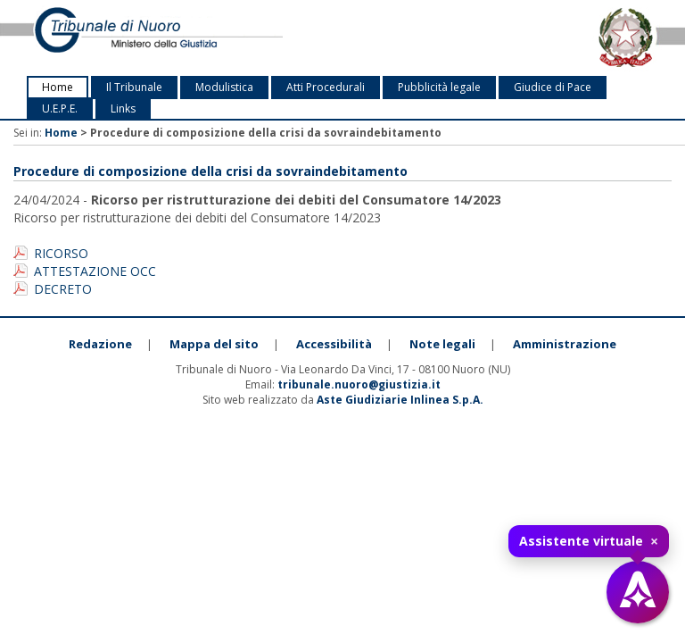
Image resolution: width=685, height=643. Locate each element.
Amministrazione (564, 344)
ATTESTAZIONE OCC (95, 271)
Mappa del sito (214, 344)
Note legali (442, 344)
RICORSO (61, 253)
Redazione (100, 344)
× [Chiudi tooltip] (654, 541)
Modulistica (224, 87)
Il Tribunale (134, 87)
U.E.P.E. (60, 108)
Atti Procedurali (325, 87)
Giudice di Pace (552, 87)
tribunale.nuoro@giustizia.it (359, 384)
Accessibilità (334, 344)
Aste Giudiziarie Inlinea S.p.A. (400, 399)
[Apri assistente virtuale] (638, 592)
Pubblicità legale (439, 87)
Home (57, 87)
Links (123, 108)
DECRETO (63, 288)
